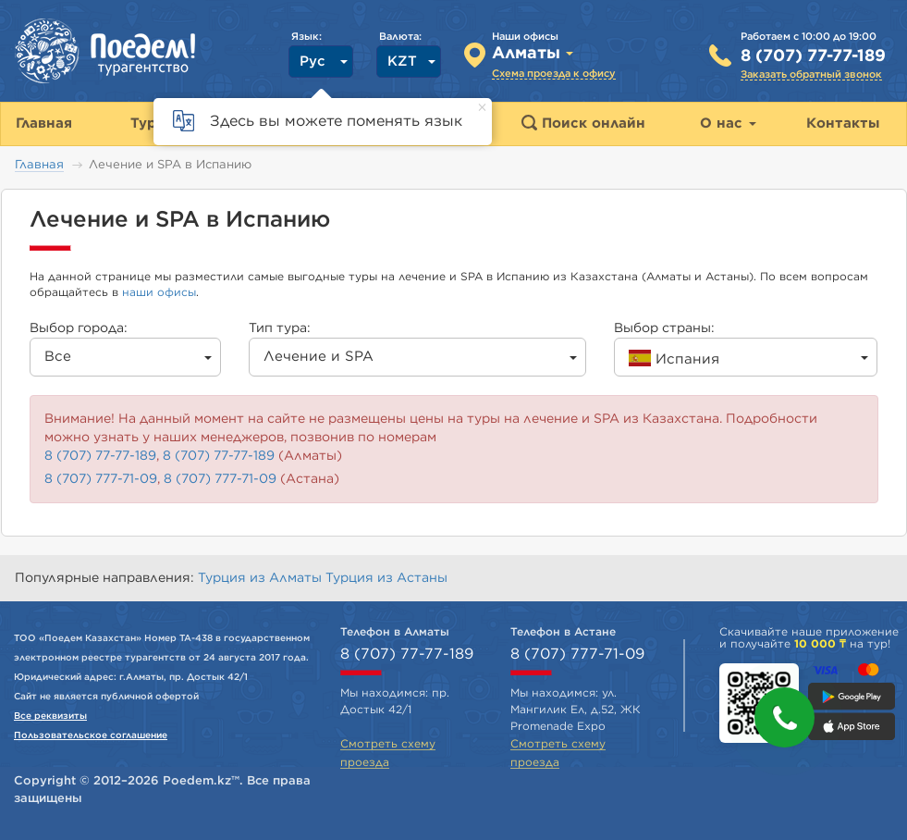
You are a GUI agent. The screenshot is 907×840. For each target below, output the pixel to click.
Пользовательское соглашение (90, 735)
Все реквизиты (50, 716)
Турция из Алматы (261, 578)
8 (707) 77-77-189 (813, 56)
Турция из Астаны (386, 578)
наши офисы (159, 292)
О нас (728, 123)
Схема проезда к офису (554, 73)
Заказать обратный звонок (811, 74)
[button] (784, 717)
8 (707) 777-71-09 (100, 479)
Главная (39, 165)
